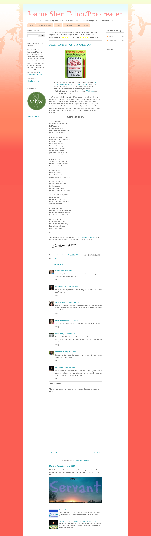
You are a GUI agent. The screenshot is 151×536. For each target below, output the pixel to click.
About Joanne (69, 25)
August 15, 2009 (70, 352)
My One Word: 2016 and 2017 (62, 466)
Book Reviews (83, 25)
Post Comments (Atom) (80, 460)
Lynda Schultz (60, 286)
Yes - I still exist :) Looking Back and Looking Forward (78, 521)
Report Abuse (33, 117)
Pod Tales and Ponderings (86, 237)
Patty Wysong (60, 320)
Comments (112, 41)
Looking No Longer (66, 510)
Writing (58, 25)
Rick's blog (90, 91)
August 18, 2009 (69, 367)
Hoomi (57, 271)
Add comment (55, 384)
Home (31, 25)
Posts (110, 37)
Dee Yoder (59, 367)
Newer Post (55, 453)
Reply (57, 279)
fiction (57, 258)
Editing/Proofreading (44, 25)
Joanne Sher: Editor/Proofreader (74, 14)
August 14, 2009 (66, 271)
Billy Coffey (59, 334)
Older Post (96, 453)
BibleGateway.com (33, 81)
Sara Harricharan (61, 302)
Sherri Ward (59, 352)
